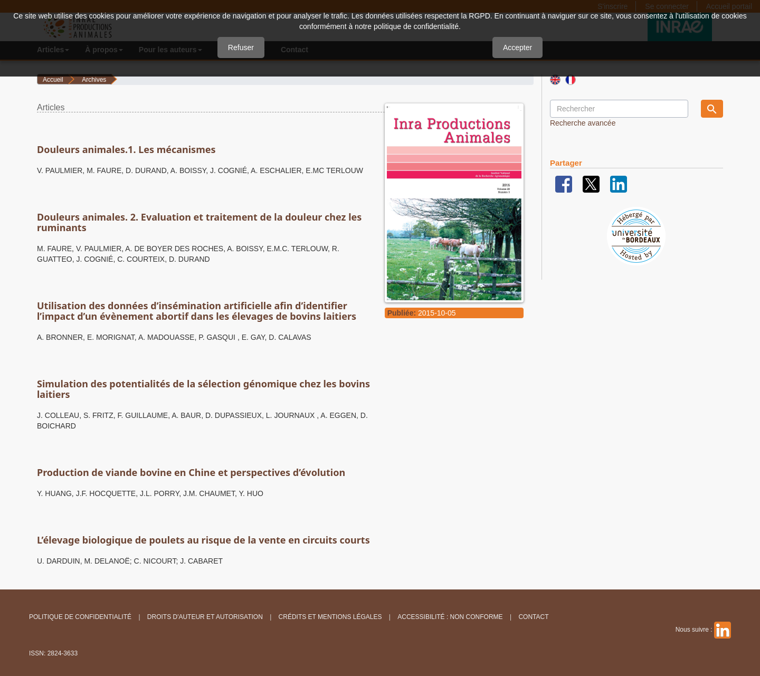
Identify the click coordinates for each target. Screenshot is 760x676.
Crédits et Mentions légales (330, 617)
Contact (533, 617)
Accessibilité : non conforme (449, 617)
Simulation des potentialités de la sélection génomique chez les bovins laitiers (203, 389)
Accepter (517, 47)
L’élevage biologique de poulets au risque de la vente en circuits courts (203, 540)
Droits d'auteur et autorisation (205, 617)
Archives (94, 79)
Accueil (53, 79)
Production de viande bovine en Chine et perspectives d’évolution (191, 472)
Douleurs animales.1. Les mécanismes (126, 149)
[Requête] (619, 109)
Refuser (241, 47)
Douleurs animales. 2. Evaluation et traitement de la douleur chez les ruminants (199, 222)
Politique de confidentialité (80, 617)
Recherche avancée (583, 123)
